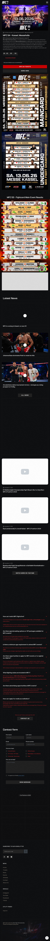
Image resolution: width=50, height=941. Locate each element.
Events (5, 875)
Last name (28, 734)
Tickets (5, 870)
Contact (5, 880)
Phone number (30, 741)
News (4, 872)
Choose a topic (10, 748)
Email (7, 741)
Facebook (6, 898)
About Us (6, 882)
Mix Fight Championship (19, 923)
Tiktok (5, 900)
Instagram (6, 893)
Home (5, 867)
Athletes (5, 877)
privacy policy (21, 775)
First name (9, 734)
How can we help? (10, 759)
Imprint (5, 910)
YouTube (5, 895)
